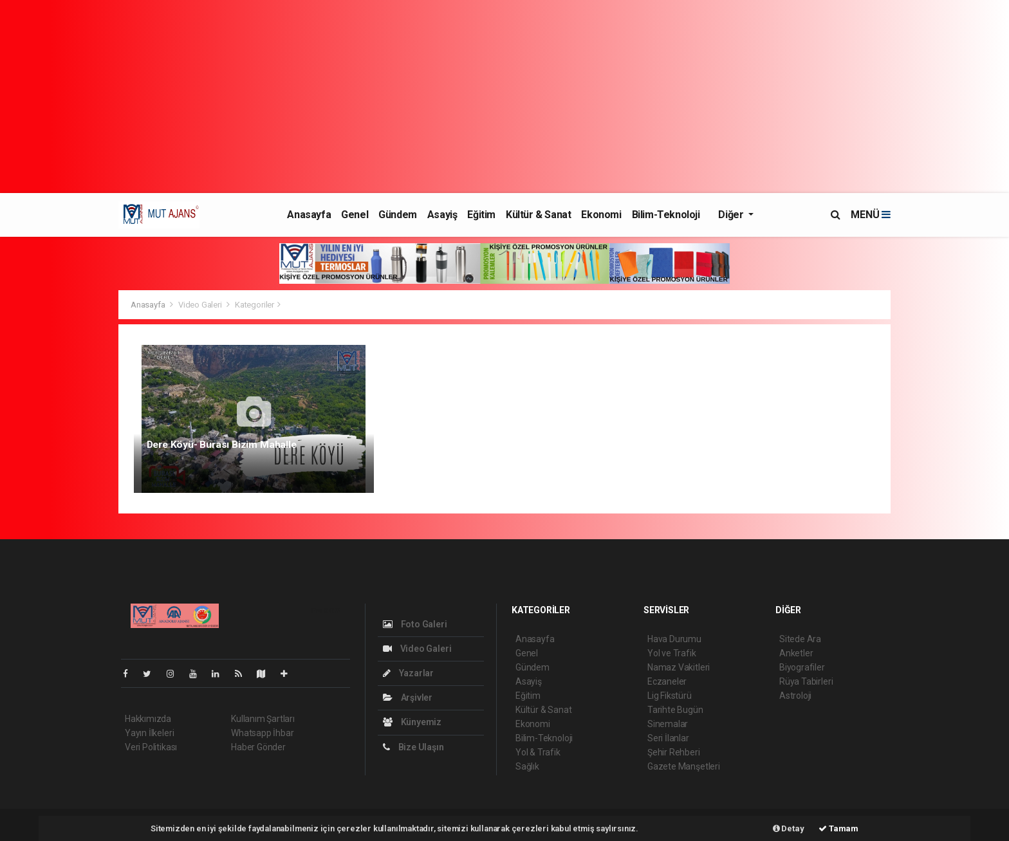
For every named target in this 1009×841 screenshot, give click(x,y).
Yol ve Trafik (671, 653)
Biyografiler (802, 667)
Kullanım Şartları (263, 719)
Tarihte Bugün (675, 710)
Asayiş (442, 214)
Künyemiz (412, 722)
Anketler (796, 653)
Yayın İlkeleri (149, 733)
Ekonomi (601, 214)
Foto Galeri (415, 624)
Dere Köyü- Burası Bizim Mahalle (222, 444)
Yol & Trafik (537, 752)
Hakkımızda (148, 719)
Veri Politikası (151, 747)
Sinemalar (667, 724)
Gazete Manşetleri (683, 766)
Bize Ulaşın (413, 747)
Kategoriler (254, 305)
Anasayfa (309, 214)
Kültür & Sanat (538, 214)
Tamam (838, 828)
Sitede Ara (800, 639)
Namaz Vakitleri (678, 667)
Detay (788, 828)
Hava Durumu (674, 639)
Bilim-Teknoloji (666, 214)
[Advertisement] (504, 96)
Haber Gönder (258, 747)
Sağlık (527, 766)
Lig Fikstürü (669, 695)
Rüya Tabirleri (806, 681)
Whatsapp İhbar (262, 733)
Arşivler (407, 697)
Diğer (732, 214)
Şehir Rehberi (673, 752)
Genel (354, 214)
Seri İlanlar (668, 738)
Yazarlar (408, 673)
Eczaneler (667, 681)
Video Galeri (200, 305)
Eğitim (481, 214)
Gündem (397, 214)
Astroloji (795, 695)
